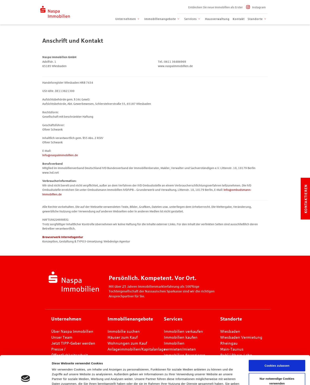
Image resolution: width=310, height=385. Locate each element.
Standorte (257, 19)
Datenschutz (164, 364)
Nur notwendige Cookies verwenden (277, 352)
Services (192, 19)
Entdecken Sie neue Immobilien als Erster (215, 7)
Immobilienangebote (162, 19)
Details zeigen (217, 377)
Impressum (139, 364)
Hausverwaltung (217, 19)
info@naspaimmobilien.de (60, 155)
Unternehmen (127, 19)
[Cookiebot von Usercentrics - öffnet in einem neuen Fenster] (25, 377)
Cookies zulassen (277, 336)
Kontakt (239, 19)
